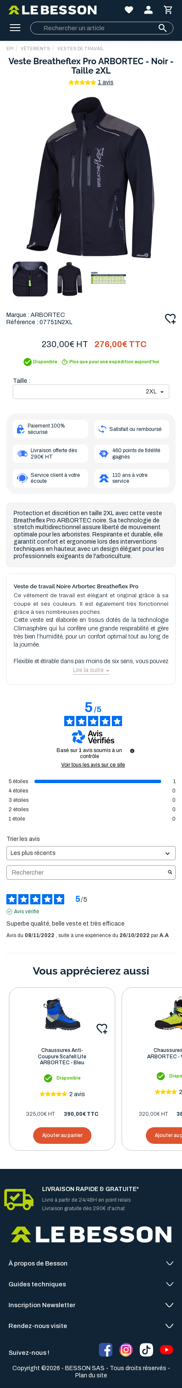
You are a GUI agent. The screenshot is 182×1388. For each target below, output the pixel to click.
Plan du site (91, 1375)
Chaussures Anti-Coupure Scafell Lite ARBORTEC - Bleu (62, 1056)
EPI (10, 48)
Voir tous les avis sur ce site (93, 765)
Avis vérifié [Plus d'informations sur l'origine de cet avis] (26, 912)
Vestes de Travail (80, 48)
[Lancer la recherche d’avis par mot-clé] (170, 873)
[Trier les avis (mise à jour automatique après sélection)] (91, 853)
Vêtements (35, 48)
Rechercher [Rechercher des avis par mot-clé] (87, 873)
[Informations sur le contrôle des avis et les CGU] (132, 750)
